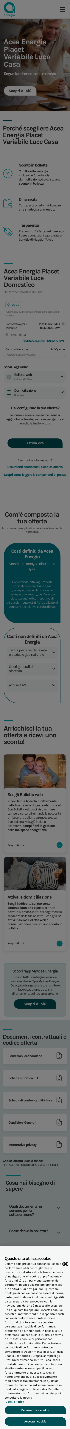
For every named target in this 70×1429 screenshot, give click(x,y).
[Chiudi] (65, 1267)
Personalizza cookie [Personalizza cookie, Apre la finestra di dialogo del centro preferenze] (35, 1412)
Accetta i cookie (35, 1424)
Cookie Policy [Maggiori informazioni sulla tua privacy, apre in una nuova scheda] (14, 1404)
